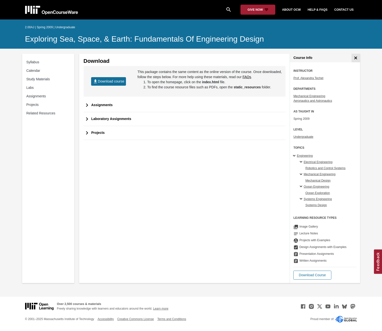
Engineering (305, 155)
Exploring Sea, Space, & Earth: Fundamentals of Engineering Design (144, 39)
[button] (312, 275)
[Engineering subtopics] (295, 156)
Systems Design (316, 205)
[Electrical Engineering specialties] (301, 162)
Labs (30, 88)
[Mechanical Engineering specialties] (301, 174)
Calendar (33, 71)
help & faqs (317, 9)
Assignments (36, 96)
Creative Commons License (135, 319)
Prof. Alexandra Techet (308, 78)
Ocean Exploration (317, 193)
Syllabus (32, 62)
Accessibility (105, 319)
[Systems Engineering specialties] (301, 199)
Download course (108, 81)
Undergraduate (303, 136)
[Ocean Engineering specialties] (301, 187)
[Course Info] (356, 58)
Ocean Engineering (316, 186)
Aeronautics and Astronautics (312, 100)
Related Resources (40, 113)
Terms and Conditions (171, 319)
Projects (32, 105)
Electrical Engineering (318, 162)
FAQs (246, 77)
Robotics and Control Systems (325, 168)
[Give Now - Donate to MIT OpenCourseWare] (257, 10)
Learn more (160, 308)
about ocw (291, 9)
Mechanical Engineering (309, 96)
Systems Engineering (318, 199)
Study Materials (38, 79)
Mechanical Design (318, 180)
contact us (343, 9)
